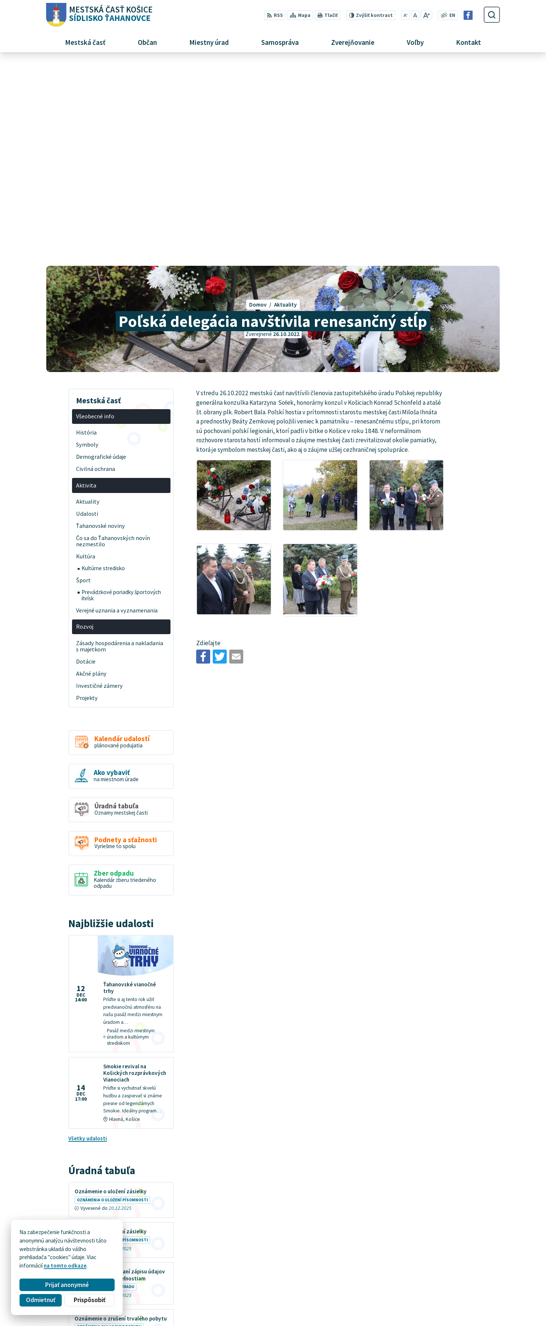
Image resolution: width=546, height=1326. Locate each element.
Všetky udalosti (87, 935)
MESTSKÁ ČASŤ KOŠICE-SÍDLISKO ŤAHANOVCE (141, 1254)
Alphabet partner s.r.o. (136, 1247)
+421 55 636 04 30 (409, 1282)
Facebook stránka (409, 1299)
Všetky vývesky (87, 1151)
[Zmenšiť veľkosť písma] (405, 15)
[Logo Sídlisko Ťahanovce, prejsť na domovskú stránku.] (99, 15)
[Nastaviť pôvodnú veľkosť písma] (415, 15)
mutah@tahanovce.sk (415, 1290)
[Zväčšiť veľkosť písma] (426, 15)
